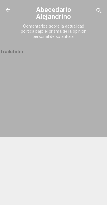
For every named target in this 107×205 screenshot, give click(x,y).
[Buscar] (99, 11)
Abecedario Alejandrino (53, 13)
